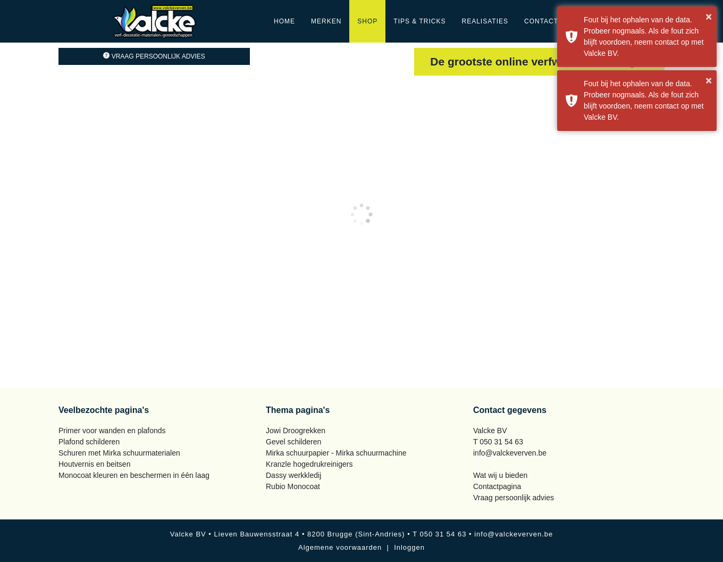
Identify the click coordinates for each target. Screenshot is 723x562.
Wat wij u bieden (500, 475)
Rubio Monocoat (293, 486)
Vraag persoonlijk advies (154, 56)
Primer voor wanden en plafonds (112, 430)
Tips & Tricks (419, 21)
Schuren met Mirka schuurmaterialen (119, 453)
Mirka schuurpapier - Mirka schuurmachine (336, 453)
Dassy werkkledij (293, 475)
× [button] (708, 16)
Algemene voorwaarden (340, 547)
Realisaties (485, 21)
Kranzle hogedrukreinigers (309, 464)
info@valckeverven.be (510, 453)
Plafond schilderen (89, 441)
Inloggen (409, 547)
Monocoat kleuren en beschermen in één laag (133, 475)
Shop (367, 21)
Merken (326, 21)
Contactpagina (497, 486)
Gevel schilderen (293, 441)
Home (284, 21)
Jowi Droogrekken (295, 430)
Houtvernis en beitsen (94, 464)
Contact (541, 21)
